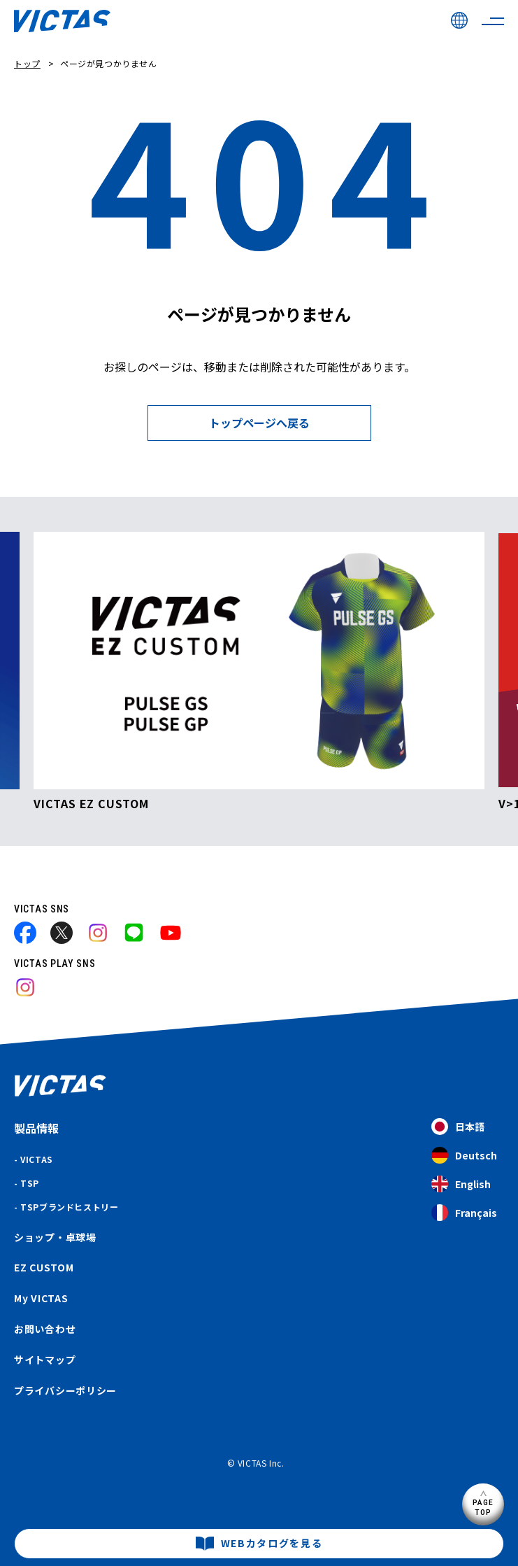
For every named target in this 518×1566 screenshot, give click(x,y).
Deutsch (464, 1155)
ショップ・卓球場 (55, 1237)
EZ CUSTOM (43, 1267)
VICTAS (36, 1159)
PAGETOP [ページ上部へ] (483, 1506)
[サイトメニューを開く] (493, 21)
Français (464, 1213)
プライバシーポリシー (65, 1390)
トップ (27, 63)
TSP (29, 1183)
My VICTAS (41, 1298)
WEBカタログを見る (272, 1543)
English (461, 1184)
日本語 (457, 1127)
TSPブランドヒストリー (69, 1207)
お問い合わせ (44, 1329)
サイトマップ (44, 1360)
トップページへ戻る (259, 422)
